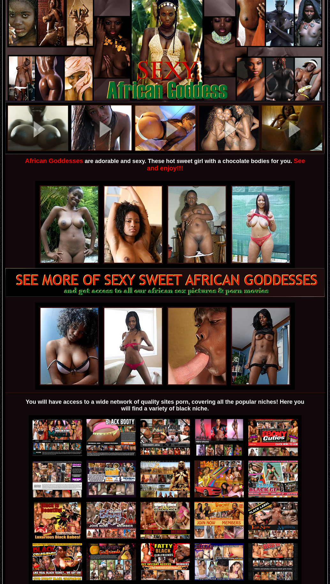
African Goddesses (54, 160)
